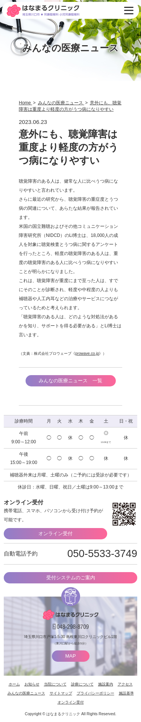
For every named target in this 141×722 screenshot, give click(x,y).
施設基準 (126, 693)
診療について (82, 684)
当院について (55, 684)
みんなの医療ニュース (26, 693)
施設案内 (105, 684)
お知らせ (31, 684)
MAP (70, 656)
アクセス (125, 684)
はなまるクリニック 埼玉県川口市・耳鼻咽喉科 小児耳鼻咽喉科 (43, 11)
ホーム (14, 684)
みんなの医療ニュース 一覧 (70, 380)
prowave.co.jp (87, 353)
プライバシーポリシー (95, 693)
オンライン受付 (55, 533)
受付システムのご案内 (70, 577)
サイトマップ (61, 693)
